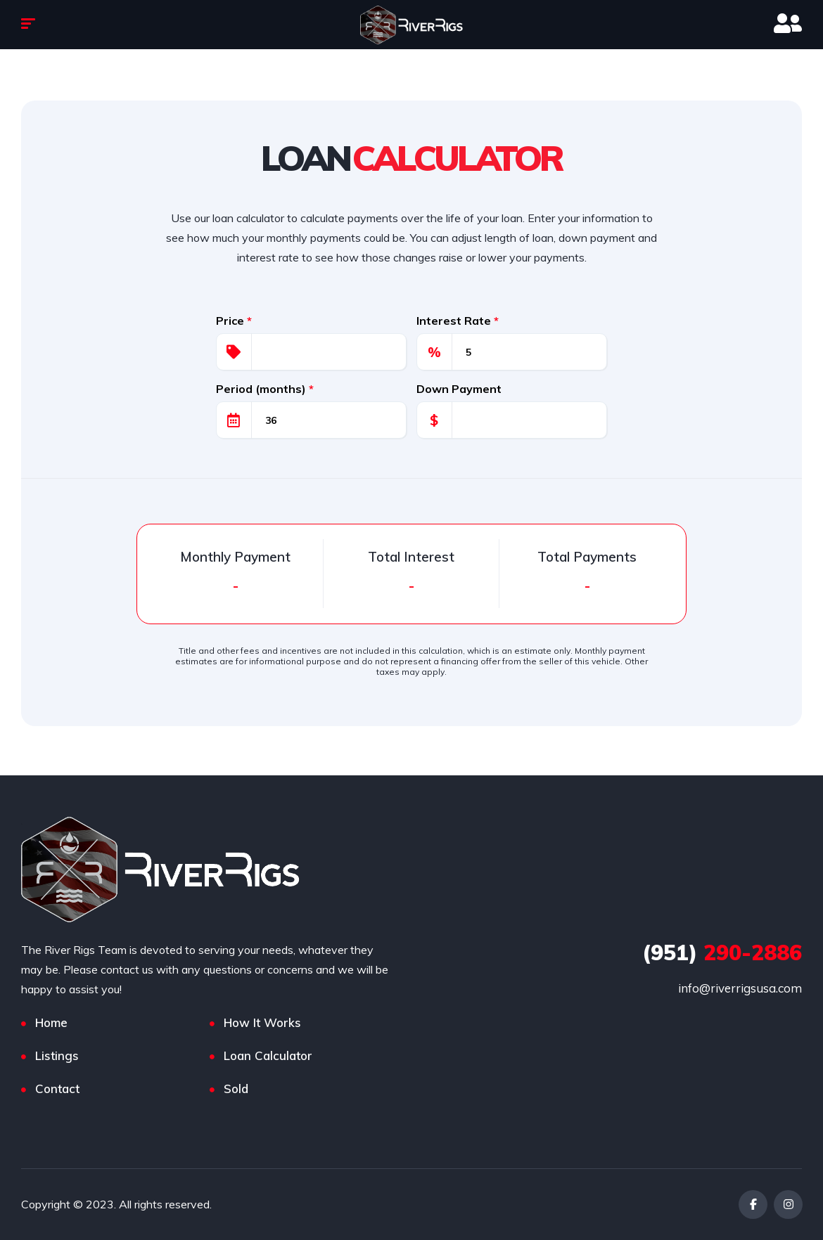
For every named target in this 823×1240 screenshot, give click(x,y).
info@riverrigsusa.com (740, 988)
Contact (57, 1088)
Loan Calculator (268, 1055)
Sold (236, 1088)
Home (51, 1022)
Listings (57, 1055)
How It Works (262, 1022)
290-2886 (722, 952)
